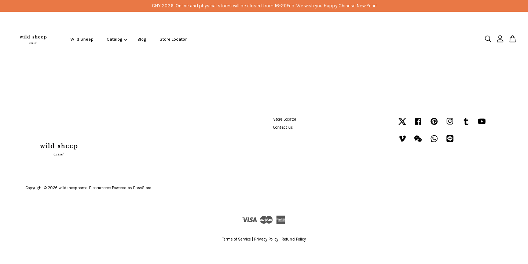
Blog (142, 39)
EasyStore (142, 188)
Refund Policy (294, 239)
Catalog (117, 39)
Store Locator (173, 39)
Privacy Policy (266, 239)
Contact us (283, 127)
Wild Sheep (82, 39)
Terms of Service (236, 239)
